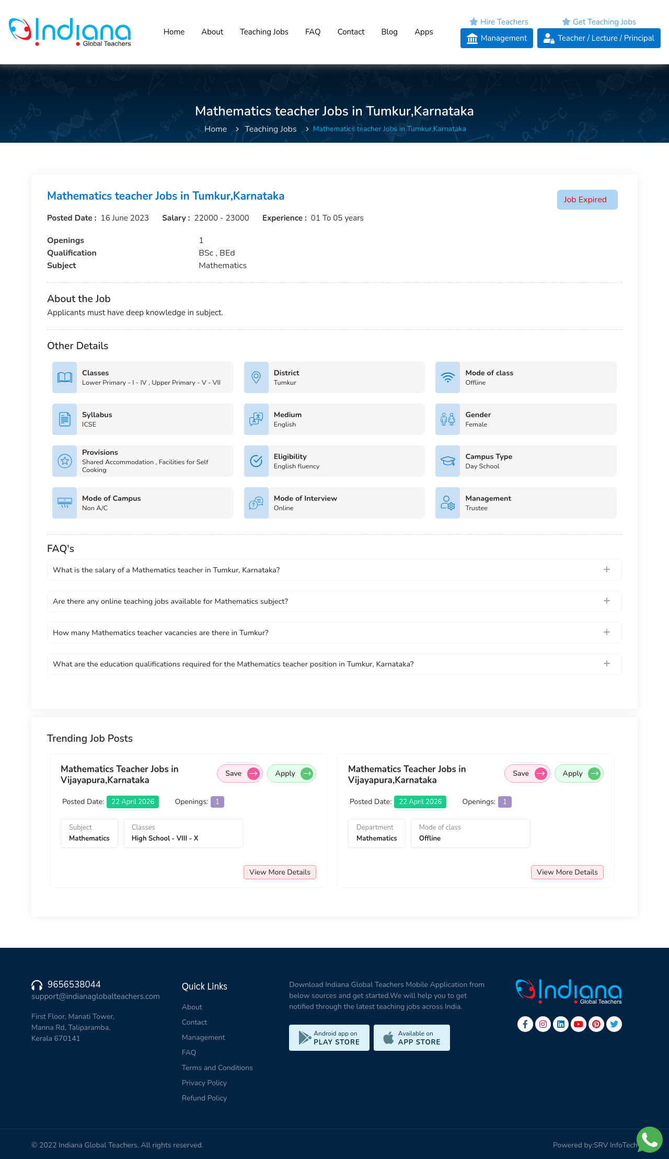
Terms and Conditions (217, 1068)
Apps (423, 32)
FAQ (313, 32)
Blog (389, 32)
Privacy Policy (204, 1083)
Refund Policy (204, 1098)
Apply (294, 773)
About (212, 32)
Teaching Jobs (264, 32)
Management (203, 1037)
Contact (350, 32)
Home (173, 32)
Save (242, 773)
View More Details (279, 872)
